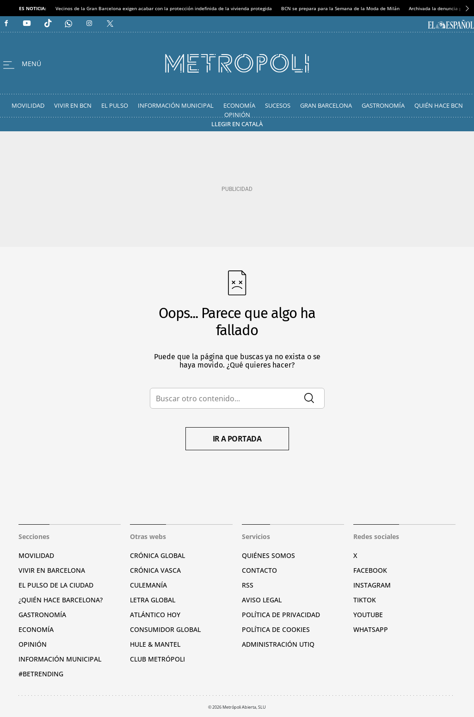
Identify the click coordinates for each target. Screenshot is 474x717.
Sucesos (277, 105)
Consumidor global (165, 629)
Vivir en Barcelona (51, 570)
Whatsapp (370, 629)
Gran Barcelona (326, 105)
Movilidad (28, 105)
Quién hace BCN (438, 105)
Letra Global (152, 599)
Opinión (237, 114)
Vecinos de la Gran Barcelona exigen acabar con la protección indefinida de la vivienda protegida (163, 8)
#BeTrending (40, 673)
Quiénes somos (268, 555)
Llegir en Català (237, 124)
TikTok (364, 599)
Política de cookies (276, 629)
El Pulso (114, 105)
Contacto (259, 570)
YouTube (368, 614)
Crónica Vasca (155, 570)
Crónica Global (157, 555)
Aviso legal (262, 599)
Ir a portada (237, 439)
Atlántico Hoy (155, 614)
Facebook (370, 570)
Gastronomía (383, 105)
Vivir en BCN (73, 105)
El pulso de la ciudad (55, 585)
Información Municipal (176, 105)
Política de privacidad (281, 614)
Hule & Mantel (155, 644)
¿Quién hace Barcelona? (60, 599)
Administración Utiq (278, 644)
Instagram (372, 585)
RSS (247, 585)
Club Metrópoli (157, 659)
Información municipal (59, 659)
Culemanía (148, 585)
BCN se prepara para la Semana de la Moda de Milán (340, 8)
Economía (239, 105)
